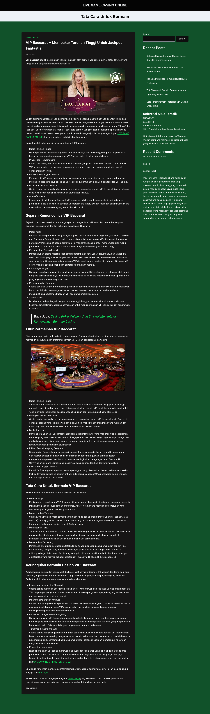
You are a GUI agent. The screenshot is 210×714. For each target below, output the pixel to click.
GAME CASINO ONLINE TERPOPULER (52, 661)
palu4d (146, 163)
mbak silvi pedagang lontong (173, 210)
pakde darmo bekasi (170, 207)
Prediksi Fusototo (152, 125)
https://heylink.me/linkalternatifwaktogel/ (164, 129)
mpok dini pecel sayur (161, 189)
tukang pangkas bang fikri (162, 200)
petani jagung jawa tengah (170, 203)
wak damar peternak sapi (166, 192)
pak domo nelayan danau (169, 218)
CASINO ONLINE (32, 38)
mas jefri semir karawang (156, 178)
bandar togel (149, 171)
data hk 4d (148, 122)
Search (146, 34)
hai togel (43, 672)
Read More (33, 688)
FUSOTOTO (148, 118)
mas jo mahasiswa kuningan (157, 214)
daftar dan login (166, 136)
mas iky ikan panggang (163, 185)
